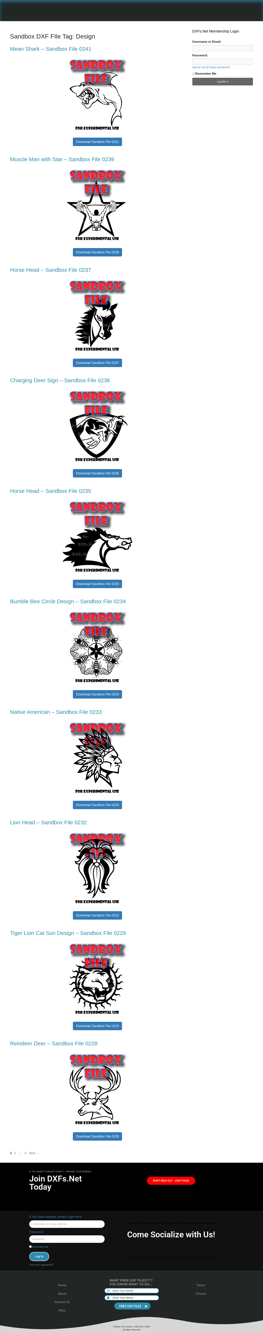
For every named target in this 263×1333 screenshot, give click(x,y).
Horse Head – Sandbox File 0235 (50, 491)
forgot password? (219, 67)
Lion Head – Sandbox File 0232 (48, 822)
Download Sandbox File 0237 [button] (97, 363)
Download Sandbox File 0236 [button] (97, 473)
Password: (200, 55)
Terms (201, 1285)
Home (62, 1285)
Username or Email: (207, 41)
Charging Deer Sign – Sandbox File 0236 (60, 380)
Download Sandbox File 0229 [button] (97, 1026)
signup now (199, 67)
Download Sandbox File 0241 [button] (97, 142)
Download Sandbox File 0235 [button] (97, 584)
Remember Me (204, 73)
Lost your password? (41, 1264)
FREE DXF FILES (133, 1306)
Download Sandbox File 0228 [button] (97, 1136)
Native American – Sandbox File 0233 (56, 712)
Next (34, 1153)
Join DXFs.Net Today (55, 1183)
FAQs (62, 1310)
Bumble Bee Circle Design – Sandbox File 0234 (68, 601)
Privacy (201, 1293)
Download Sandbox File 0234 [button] (97, 694)
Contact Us (62, 1302)
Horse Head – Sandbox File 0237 (50, 270)
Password (36, 1232)
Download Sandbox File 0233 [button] (97, 805)
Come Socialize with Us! (171, 1234)
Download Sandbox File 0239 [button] (97, 252)
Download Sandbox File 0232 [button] (97, 915)
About (62, 1293)
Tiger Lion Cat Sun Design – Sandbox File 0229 (68, 933)
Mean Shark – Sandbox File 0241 (50, 49)
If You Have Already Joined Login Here (55, 1217)
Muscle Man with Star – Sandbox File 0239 (62, 159)
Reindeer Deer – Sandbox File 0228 (54, 1043)
